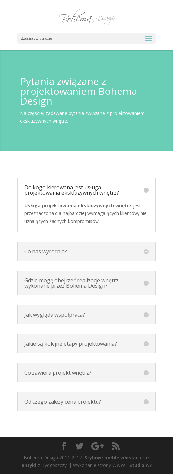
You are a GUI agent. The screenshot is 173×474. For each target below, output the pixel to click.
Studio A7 (140, 465)
